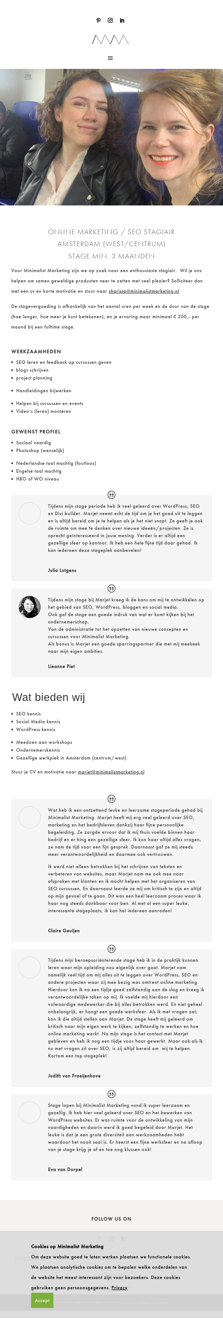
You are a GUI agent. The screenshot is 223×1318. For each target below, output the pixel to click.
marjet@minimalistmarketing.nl (111, 779)
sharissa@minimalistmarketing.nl (144, 291)
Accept (42, 1300)
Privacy (120, 1287)
